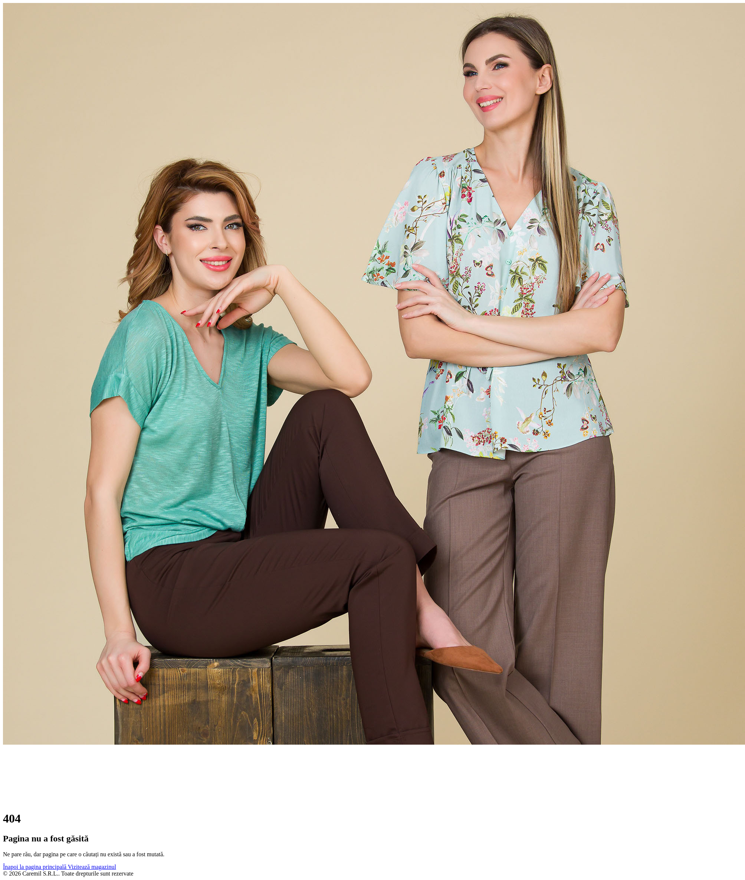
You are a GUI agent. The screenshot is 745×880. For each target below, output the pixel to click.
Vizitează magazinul (92, 867)
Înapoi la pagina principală (35, 867)
